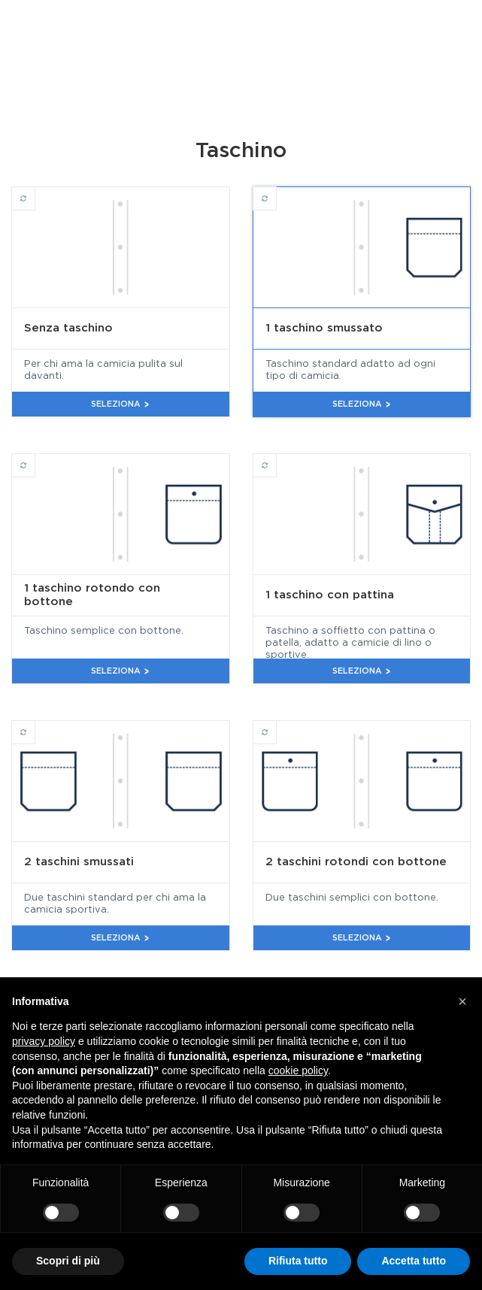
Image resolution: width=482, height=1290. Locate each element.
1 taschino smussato (276, 191)
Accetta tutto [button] (413, 1261)
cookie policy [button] (298, 1070)
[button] (462, 1001)
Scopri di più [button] (68, 1261)
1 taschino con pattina (276, 458)
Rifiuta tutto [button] (298, 1261)
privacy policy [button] (43, 1041)
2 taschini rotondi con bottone (276, 725)
